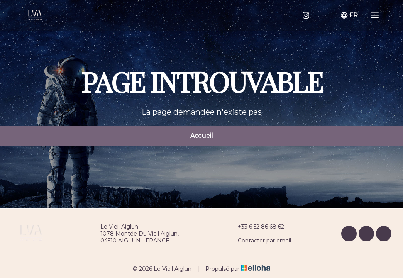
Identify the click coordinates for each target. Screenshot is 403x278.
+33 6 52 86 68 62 (256, 226)
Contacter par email (260, 240)
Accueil (201, 135)
